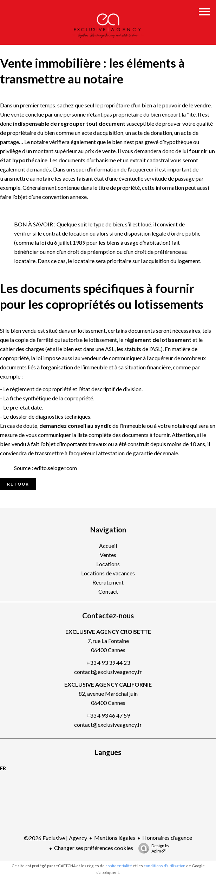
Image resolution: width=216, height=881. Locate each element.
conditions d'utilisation (164, 865)
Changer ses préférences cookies (93, 847)
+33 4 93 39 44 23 (108, 662)
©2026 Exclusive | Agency (55, 838)
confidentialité (118, 865)
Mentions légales (114, 837)
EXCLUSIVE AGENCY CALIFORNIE (108, 684)
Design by (152, 848)
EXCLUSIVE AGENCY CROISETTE (108, 631)
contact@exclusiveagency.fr (108, 671)
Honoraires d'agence (167, 837)
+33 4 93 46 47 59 (108, 715)
